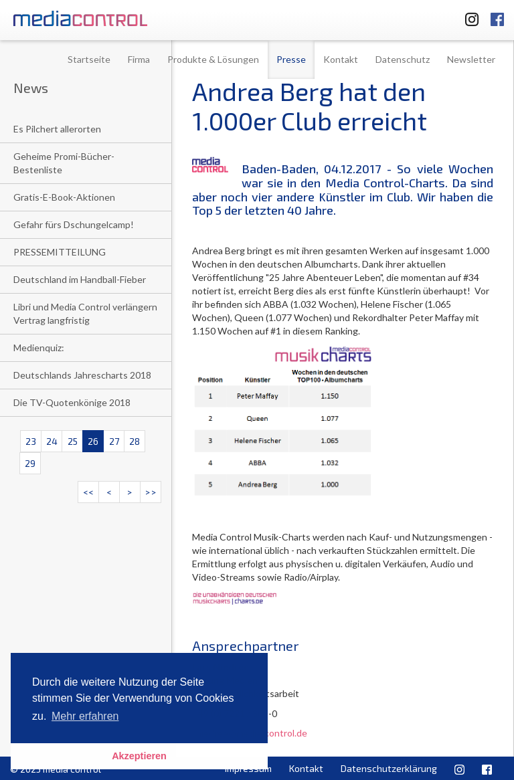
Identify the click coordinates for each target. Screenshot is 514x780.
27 (114, 441)
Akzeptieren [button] (139, 756)
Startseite (89, 59)
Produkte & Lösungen (213, 59)
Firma (139, 59)
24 (52, 441)
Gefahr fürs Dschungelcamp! (73, 224)
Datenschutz (402, 59)
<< (88, 492)
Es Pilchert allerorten (57, 128)
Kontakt (340, 59)
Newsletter (471, 59)
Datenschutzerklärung (389, 768)
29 (30, 463)
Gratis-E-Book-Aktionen (64, 197)
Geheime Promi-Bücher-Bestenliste (63, 163)
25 (73, 441)
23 (30, 441)
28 (134, 441)
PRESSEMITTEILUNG (59, 252)
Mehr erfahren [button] (85, 716)
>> (151, 492)
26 (93, 441)
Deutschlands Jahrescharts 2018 (82, 375)
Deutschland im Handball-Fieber (79, 279)
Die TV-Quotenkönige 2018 (72, 402)
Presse (291, 59)
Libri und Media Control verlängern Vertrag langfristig (85, 313)
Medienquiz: (38, 347)
